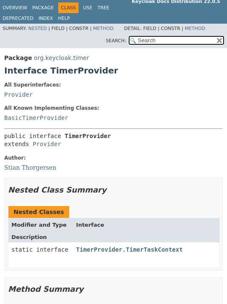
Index (45, 18)
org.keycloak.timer (61, 57)
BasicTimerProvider (36, 117)
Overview (15, 8)
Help (64, 18)
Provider (18, 94)
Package (43, 8)
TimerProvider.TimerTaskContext (129, 249)
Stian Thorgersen (30, 167)
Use (87, 8)
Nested (37, 28)
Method (103, 28)
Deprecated (18, 18)
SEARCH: (116, 40)
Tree (103, 8)
